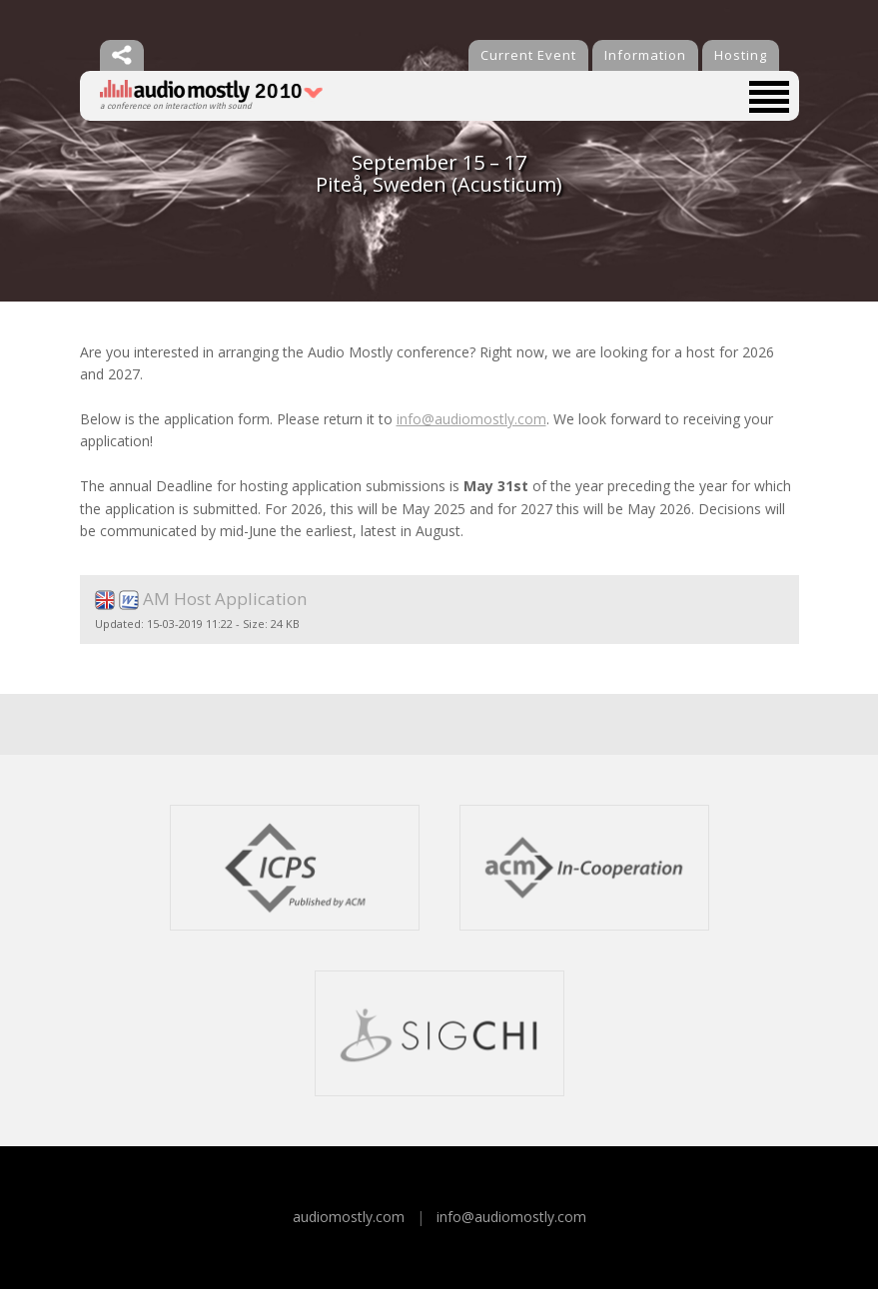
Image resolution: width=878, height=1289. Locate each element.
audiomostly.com (349, 1216)
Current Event (528, 55)
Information (645, 55)
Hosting (740, 55)
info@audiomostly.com (471, 418)
